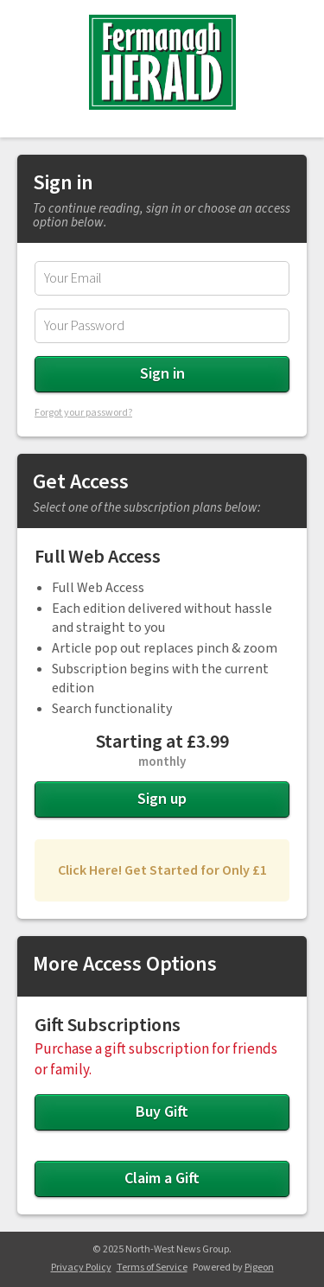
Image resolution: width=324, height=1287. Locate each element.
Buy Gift (162, 1112)
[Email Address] (162, 278)
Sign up (162, 799)
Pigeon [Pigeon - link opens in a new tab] (259, 1267)
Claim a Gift (162, 1178)
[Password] (162, 326)
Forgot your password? (83, 412)
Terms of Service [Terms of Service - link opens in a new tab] (152, 1267)
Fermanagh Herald (162, 62)
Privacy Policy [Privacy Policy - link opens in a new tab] (81, 1267)
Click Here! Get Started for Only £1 (162, 870)
